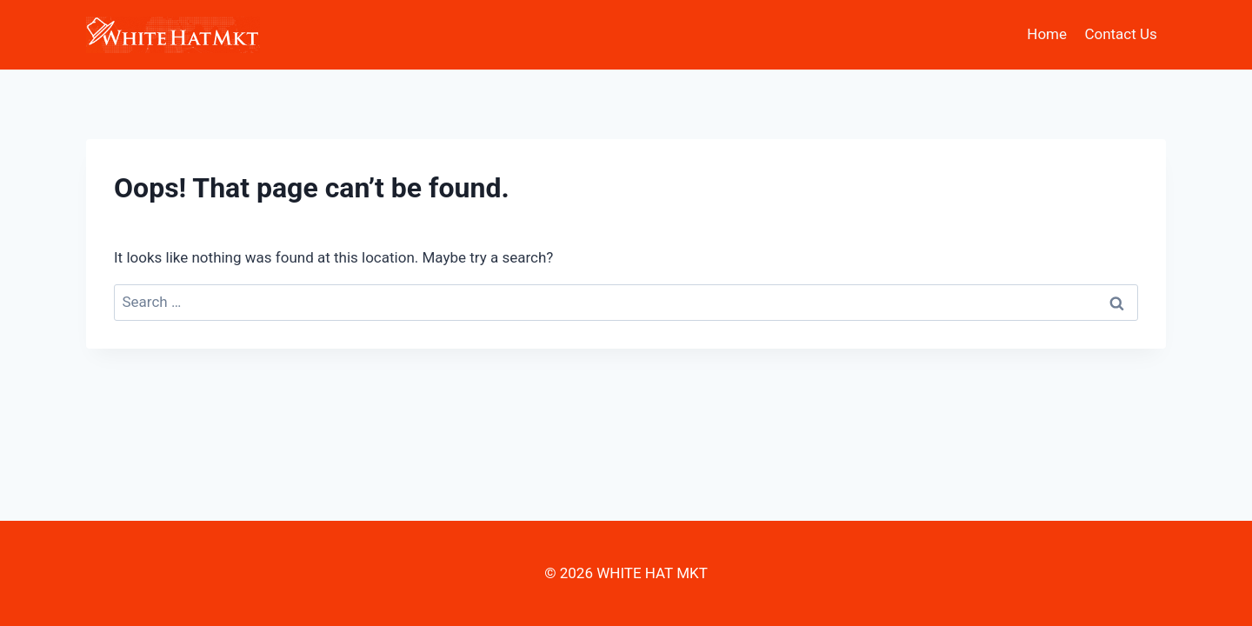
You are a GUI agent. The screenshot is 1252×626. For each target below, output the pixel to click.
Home (1047, 34)
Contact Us (1120, 34)
